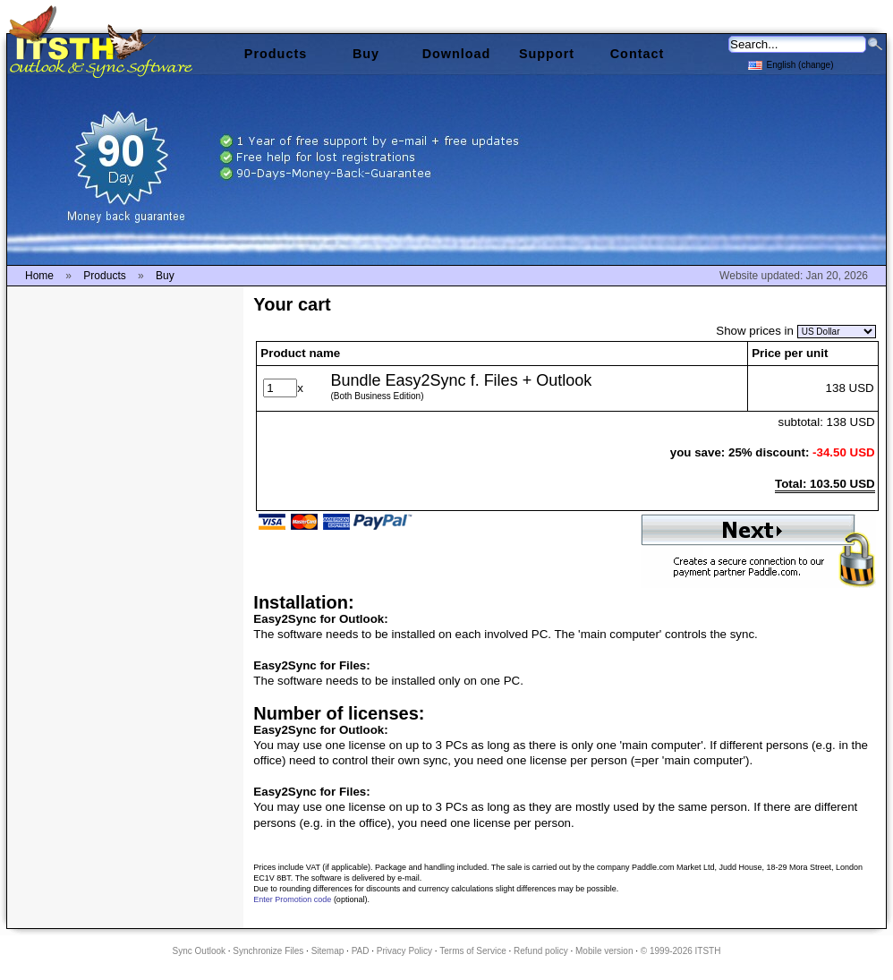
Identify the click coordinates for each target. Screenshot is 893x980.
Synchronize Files (268, 951)
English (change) (790, 64)
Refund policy (541, 951)
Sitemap (327, 951)
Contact (637, 54)
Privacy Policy (404, 951)
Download (456, 54)
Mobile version (604, 951)
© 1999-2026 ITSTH (681, 951)
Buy (366, 54)
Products (275, 54)
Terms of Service (472, 951)
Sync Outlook (199, 951)
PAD (361, 951)
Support (546, 54)
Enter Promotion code (292, 899)
